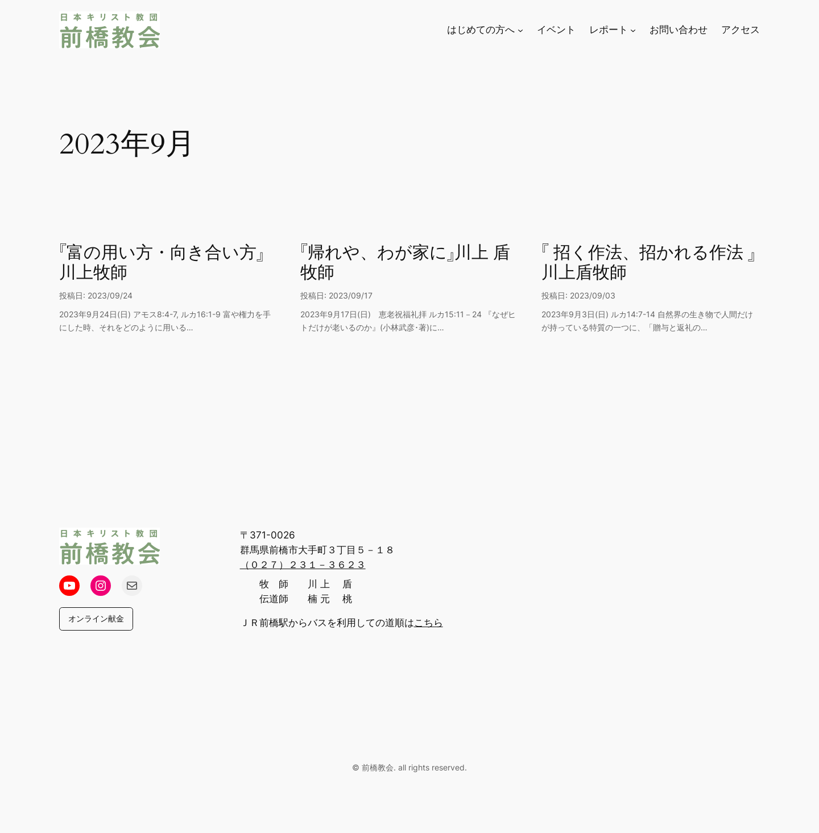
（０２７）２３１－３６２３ (303, 564)
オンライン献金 (96, 618)
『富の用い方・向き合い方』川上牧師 (161, 263)
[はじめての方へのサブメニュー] (520, 29)
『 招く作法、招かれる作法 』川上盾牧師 (648, 263)
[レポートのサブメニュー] (633, 29)
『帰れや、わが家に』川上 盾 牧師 (405, 263)
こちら (428, 622)
